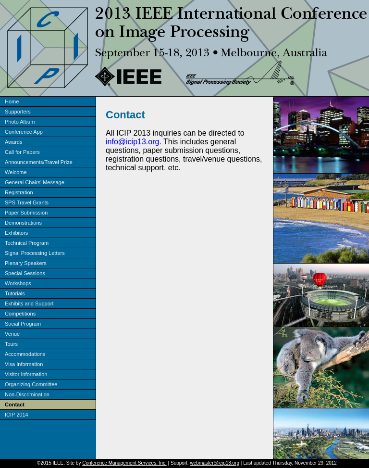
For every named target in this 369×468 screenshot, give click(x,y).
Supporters (18, 111)
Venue (12, 334)
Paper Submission (26, 212)
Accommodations (25, 354)
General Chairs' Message (34, 182)
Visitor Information (26, 374)
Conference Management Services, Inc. (124, 463)
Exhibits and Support (29, 303)
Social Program (23, 324)
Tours (11, 344)
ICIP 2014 (16, 414)
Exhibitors (16, 233)
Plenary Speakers (26, 263)
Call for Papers (22, 152)
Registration (19, 192)
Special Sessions (25, 273)
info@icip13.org (132, 142)
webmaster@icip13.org (214, 463)
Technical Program (27, 243)
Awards (13, 142)
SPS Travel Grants (27, 202)
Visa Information (24, 364)
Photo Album (20, 122)
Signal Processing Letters (35, 253)
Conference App (24, 132)
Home (12, 101)
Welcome (16, 172)
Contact (15, 404)
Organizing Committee (31, 384)
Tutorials (15, 293)
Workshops (18, 283)
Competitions (20, 313)
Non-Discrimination (27, 394)
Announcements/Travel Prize (39, 162)
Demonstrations (23, 223)
